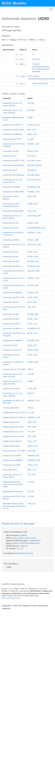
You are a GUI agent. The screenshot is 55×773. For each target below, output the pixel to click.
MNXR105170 (35, 541)
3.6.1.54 (20, 549)
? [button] (35, 523)
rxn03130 (24, 546)
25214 (20, 538)
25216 (33, 538)
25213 (14, 538)
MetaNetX (18, 553)
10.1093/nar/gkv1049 (12, 598)
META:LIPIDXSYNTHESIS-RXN (26, 543)
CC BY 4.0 (27, 553)
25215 (27, 538)
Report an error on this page (18, 523)
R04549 (23, 535)
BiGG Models (14, 3)
